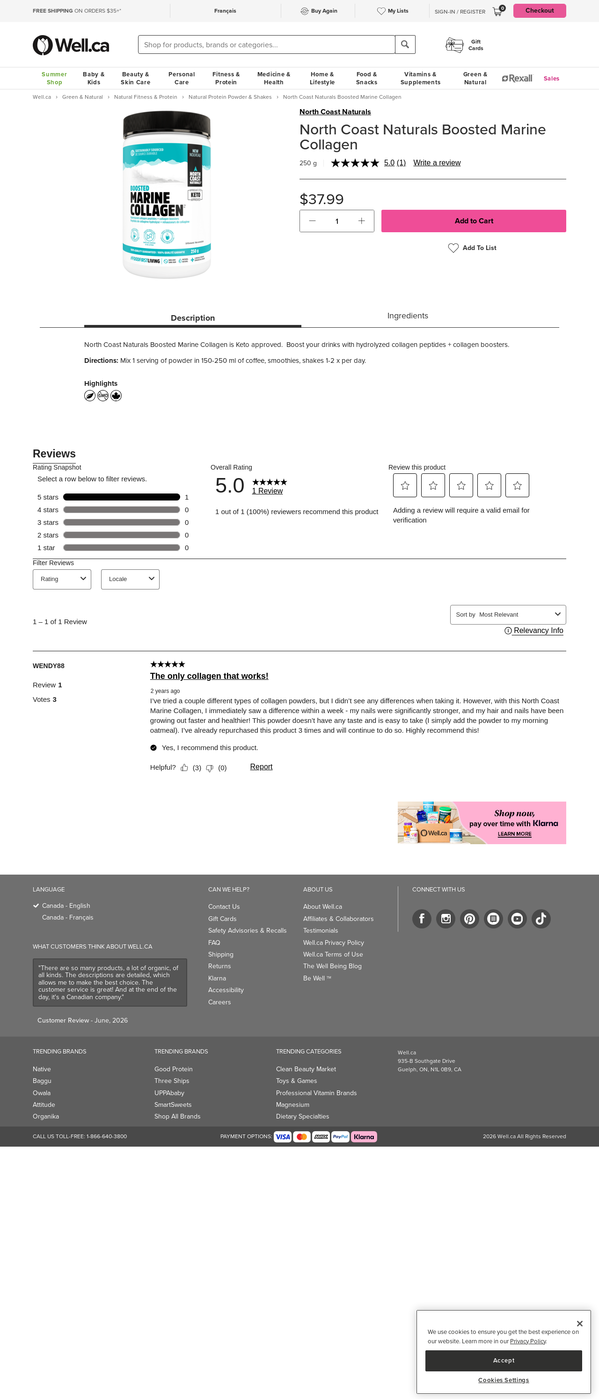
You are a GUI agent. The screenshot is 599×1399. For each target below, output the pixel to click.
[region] (504, 1352)
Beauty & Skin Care (135, 78)
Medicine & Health (274, 78)
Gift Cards (222, 919)
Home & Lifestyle (322, 78)
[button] (312, 221)
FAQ (214, 943)
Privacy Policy (528, 1341)
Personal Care (181, 78)
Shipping (221, 954)
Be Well (317, 978)
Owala (42, 1093)
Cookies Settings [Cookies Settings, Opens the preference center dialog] (503, 1380)
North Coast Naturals (335, 112)
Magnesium (292, 1105)
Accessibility (226, 990)
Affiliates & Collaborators (338, 919)
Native (42, 1069)
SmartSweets (173, 1105)
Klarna (217, 978)
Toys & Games (296, 1081)
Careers (219, 1002)
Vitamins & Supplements (421, 78)
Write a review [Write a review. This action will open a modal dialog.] (436, 163)
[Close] (580, 1323)
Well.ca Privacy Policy (333, 943)
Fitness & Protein (226, 78)
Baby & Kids (93, 78)
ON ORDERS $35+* (77, 11)
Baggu (42, 1081)
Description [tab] (193, 318)
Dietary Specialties (302, 1116)
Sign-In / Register (460, 12)
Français (225, 11)
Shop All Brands (177, 1116)
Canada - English (66, 906)
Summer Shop (54, 78)
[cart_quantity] (337, 221)
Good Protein (173, 1069)
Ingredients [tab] (407, 315)
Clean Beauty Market (306, 1069)
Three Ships (172, 1081)
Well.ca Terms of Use (333, 954)
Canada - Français (68, 917)
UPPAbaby (169, 1093)
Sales (552, 78)
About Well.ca (322, 907)
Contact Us (224, 907)
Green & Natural (475, 78)
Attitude (44, 1105)
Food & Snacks (367, 78)
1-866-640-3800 (107, 1136)
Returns (219, 966)
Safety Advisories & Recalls (247, 930)
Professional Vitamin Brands (316, 1093)
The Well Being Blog (332, 966)
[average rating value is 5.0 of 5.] (364, 163)
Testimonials (320, 930)
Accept (504, 1360)
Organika (46, 1116)
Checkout (540, 10)
